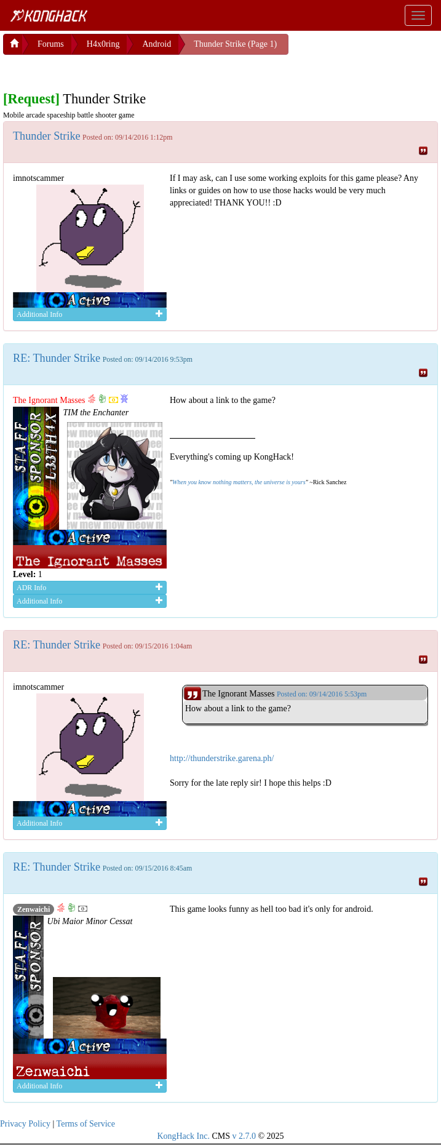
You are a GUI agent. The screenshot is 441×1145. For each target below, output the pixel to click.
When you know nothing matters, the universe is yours (238, 482)
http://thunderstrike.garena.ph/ (222, 758)
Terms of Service (86, 1123)
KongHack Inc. (183, 1136)
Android (156, 44)
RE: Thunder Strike (56, 358)
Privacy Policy (25, 1123)
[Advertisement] (101, 70)
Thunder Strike (47, 136)
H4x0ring (103, 44)
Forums (51, 44)
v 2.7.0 (244, 1136)
